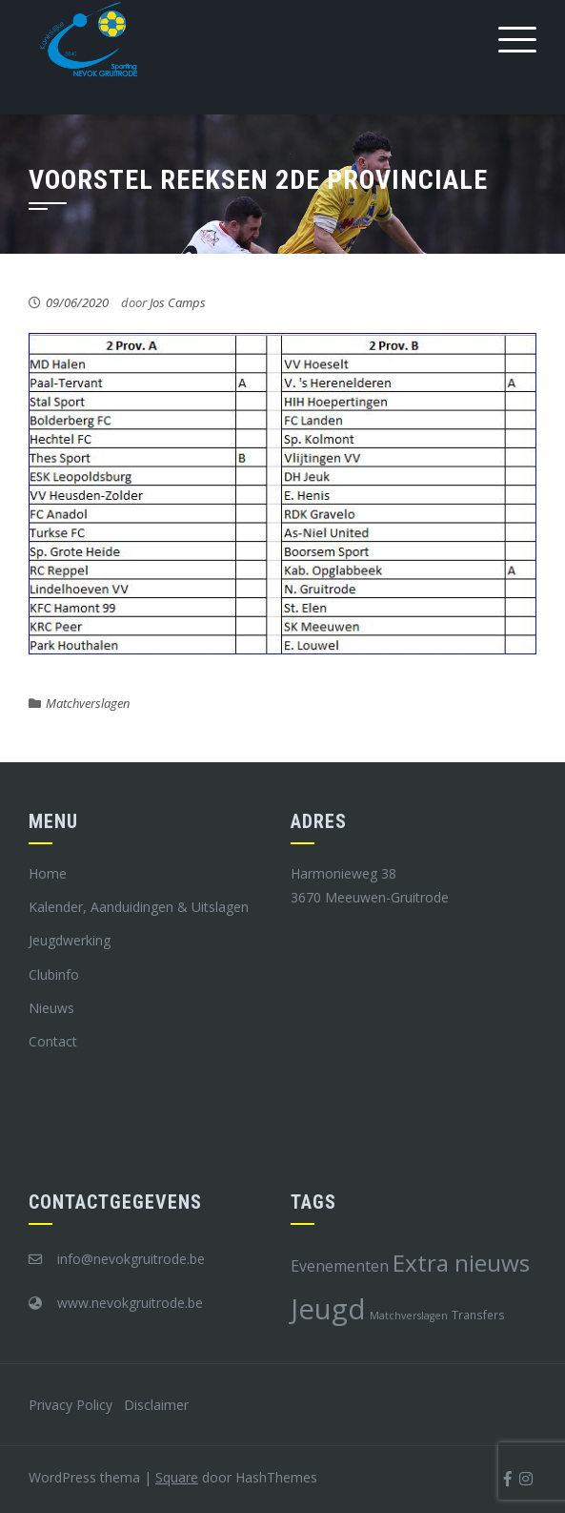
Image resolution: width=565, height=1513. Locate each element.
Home (48, 873)
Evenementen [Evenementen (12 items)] (340, 1265)
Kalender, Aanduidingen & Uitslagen (139, 907)
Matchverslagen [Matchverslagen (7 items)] (409, 1315)
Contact (53, 1041)
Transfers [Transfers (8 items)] (478, 1314)
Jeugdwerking (70, 940)
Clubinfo (54, 974)
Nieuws (51, 1008)
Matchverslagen (88, 703)
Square (176, 1477)
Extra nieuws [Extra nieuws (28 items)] (461, 1262)
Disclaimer (156, 1405)
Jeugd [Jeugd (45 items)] (328, 1309)
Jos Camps (178, 302)
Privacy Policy (70, 1405)
